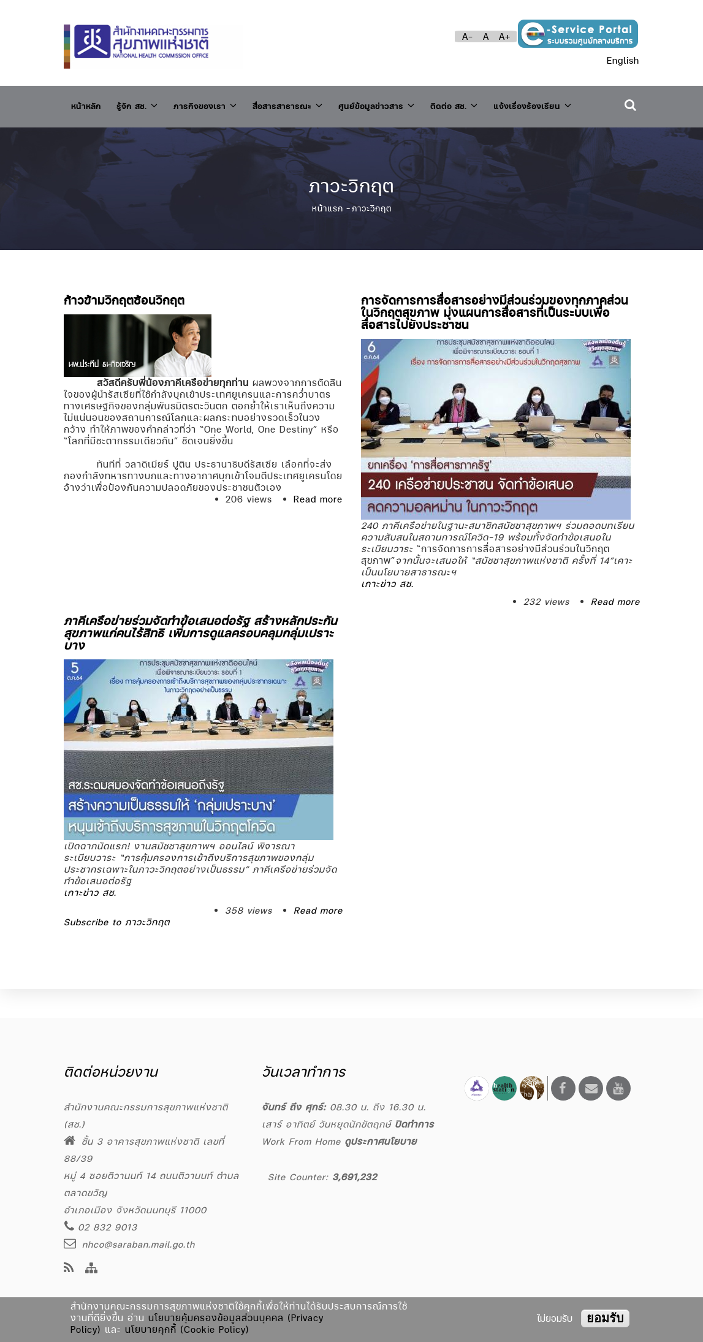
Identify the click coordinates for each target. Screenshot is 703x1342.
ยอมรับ (605, 1318)
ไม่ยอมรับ (554, 1318)
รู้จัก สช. (146, 103)
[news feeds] (69, 1269)
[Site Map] (91, 1269)
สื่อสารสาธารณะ (317, 103)
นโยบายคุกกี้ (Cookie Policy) (187, 1329)
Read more (318, 527)
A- (467, 36)
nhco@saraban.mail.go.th (129, 1244)
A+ (505, 36)
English (623, 60)
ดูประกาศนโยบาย (380, 1141)
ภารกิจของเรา (223, 103)
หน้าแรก (327, 236)
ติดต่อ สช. (505, 103)
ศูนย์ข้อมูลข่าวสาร (418, 103)
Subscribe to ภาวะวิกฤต (117, 950)
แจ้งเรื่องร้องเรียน (117, 138)
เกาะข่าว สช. (387, 612)
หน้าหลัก (89, 104)
